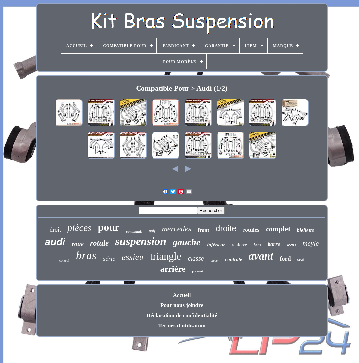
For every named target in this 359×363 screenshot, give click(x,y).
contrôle (233, 259)
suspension (140, 241)
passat (198, 271)
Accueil (182, 295)
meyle (311, 243)
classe (196, 258)
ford (285, 258)
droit (55, 229)
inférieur (216, 244)
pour (109, 227)
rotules (251, 230)
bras (86, 255)
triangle (165, 256)
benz (257, 245)
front (203, 230)
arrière (172, 268)
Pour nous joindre (181, 305)
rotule (99, 243)
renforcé (239, 244)
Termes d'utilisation (181, 326)
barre (274, 244)
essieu (132, 257)
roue (78, 243)
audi (55, 241)
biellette (305, 230)
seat (301, 259)
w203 (291, 244)
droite (226, 228)
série (109, 258)
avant (260, 256)
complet (278, 229)
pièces (79, 227)
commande (134, 231)
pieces (215, 260)
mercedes (176, 228)
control (64, 260)
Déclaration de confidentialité (181, 315)
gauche (186, 242)
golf (152, 230)
